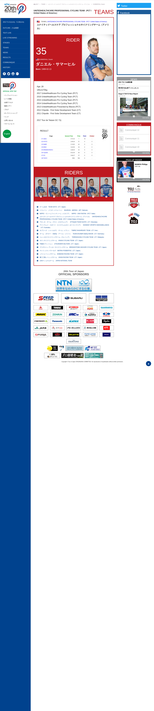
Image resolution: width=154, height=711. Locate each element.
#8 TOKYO (44, 158)
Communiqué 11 (129, 138)
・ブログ (6, 109)
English (7, 134)
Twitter (122, 6)
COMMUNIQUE (134, 125)
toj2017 (36, 4)
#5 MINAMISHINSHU (47, 150)
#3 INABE (44, 144)
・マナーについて (8, 124)
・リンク (6, 117)
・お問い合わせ (8, 120)
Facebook (123, 13)
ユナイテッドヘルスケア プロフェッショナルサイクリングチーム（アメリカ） (69, 4)
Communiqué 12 (129, 130)
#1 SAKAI (44, 139)
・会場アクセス (8, 102)
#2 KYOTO (44, 141)
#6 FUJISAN (45, 152)
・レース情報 (7, 99)
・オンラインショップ (10, 113)
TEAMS (43, 4)
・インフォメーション (10, 95)
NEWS (134, 79)
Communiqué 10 (129, 147)
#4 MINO (44, 147)
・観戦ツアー (7, 106)
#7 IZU (43, 155)
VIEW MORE (141, 117)
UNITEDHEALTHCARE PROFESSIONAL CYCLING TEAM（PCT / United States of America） (77, 21)
